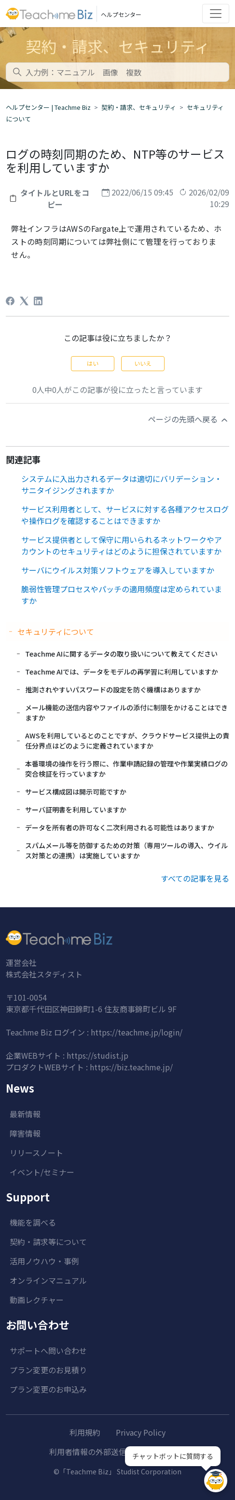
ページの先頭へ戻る (188, 419)
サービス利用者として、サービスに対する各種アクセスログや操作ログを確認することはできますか (125, 514)
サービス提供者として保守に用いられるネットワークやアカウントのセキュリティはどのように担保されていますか (121, 545)
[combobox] (117, 72)
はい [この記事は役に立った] (92, 363)
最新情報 (25, 1114)
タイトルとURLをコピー (54, 198)
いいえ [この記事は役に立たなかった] (143, 363)
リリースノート (36, 1152)
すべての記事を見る (195, 878)
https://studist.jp (97, 1055)
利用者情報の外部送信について (103, 1451)
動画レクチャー (37, 1299)
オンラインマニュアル (48, 1280)
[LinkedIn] (38, 301)
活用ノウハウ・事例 (44, 1261)
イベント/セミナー (42, 1172)
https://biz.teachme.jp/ (131, 1067)
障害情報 (25, 1133)
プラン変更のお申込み (48, 1389)
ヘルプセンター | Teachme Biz (48, 107)
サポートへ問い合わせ (48, 1350)
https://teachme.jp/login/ (136, 1032)
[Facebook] (10, 301)
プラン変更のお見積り (48, 1370)
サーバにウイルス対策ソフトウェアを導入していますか (117, 570)
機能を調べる (33, 1222)
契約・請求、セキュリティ (138, 107)
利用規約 (84, 1432)
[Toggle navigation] (215, 13)
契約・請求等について (48, 1241)
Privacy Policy (141, 1432)
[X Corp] (24, 301)
